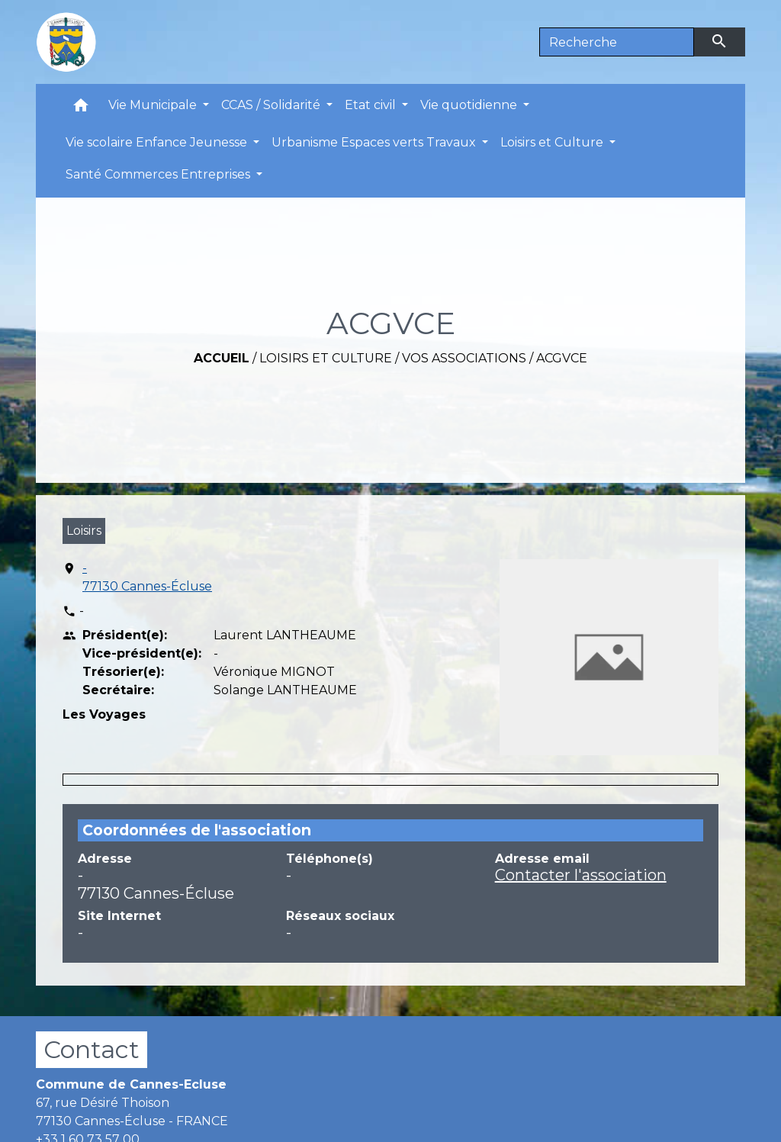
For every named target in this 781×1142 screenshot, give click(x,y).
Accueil (221, 358)
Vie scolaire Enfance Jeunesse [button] (158, 142)
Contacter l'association (581, 875)
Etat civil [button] (372, 105)
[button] (80, 108)
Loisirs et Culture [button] (553, 142)
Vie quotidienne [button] (470, 105)
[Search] (616, 41)
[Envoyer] (720, 41)
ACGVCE (561, 358)
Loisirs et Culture (325, 358)
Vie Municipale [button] (154, 105)
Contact (91, 1049)
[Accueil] (66, 42)
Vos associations (464, 358)
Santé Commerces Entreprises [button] (159, 174)
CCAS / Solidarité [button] (272, 105)
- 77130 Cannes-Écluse (147, 577)
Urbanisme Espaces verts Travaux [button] (375, 142)
